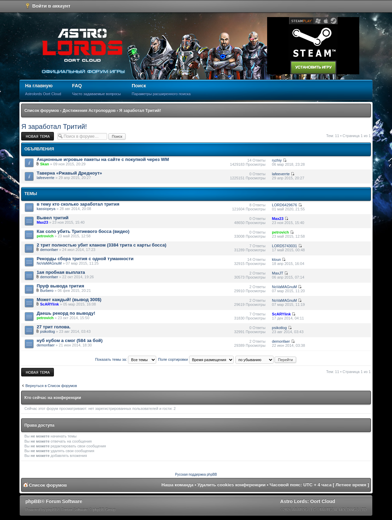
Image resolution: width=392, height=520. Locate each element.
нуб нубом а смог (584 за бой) (69, 340)
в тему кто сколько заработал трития (78, 204)
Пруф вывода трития (60, 285)
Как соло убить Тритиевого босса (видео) (83, 231)
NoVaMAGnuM (49, 263)
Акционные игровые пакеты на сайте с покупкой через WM (103, 159)
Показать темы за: (126, 359)
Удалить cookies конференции (231, 484)
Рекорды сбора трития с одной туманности (85, 258)
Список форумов (41, 110)
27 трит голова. (53, 326)
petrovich (45, 236)
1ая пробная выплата (61, 272)
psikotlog (47, 331)
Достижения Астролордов (89, 110)
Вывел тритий (52, 217)
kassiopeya (46, 209)
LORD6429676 (284, 205)
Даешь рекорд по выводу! (66, 313)
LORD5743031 (284, 246)
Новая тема (37, 136)
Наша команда (177, 484)
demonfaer (49, 250)
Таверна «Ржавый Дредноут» (69, 173)
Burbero (47, 290)
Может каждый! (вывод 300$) (69, 299)
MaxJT (277, 273)
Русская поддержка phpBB (196, 474)
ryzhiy (277, 160)
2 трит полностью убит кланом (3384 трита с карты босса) (101, 245)
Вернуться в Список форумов (51, 386)
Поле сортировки (195, 359)
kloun (276, 259)
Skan (44, 164)
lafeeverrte (45, 178)
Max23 (42, 222)
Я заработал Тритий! (140, 110)
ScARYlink (49, 304)
